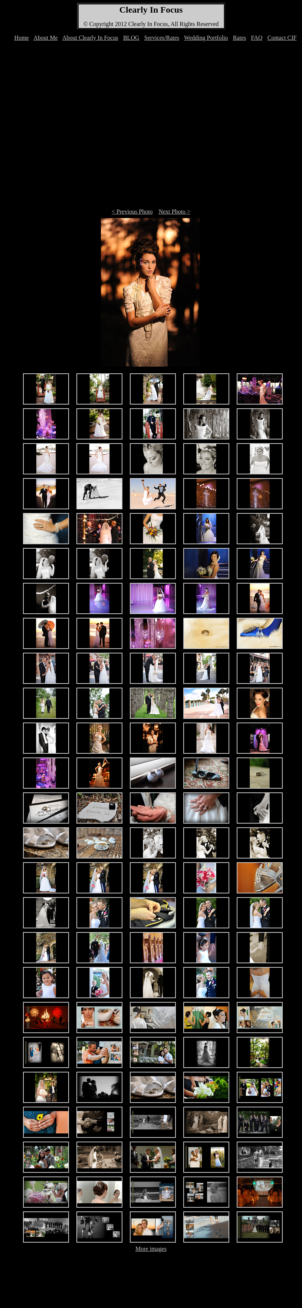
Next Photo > (174, 211)
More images (151, 1249)
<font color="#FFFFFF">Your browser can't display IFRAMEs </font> (152, 41)
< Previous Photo (132, 211)
